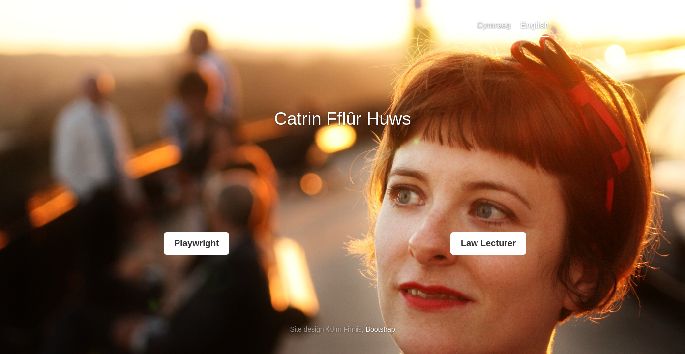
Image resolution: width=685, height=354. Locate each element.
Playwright (196, 243)
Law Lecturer (488, 243)
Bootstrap (380, 329)
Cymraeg (493, 25)
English (535, 25)
